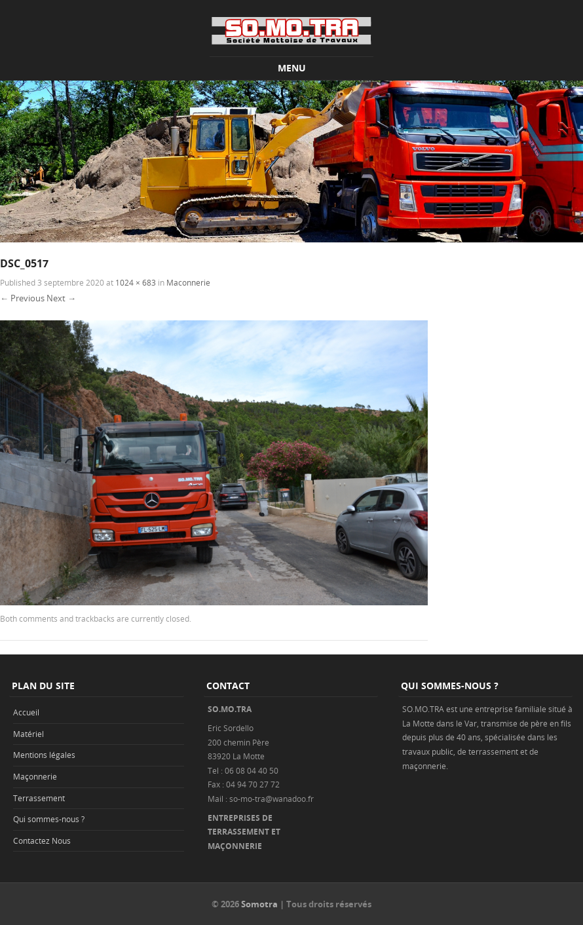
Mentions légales (44, 754)
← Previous (22, 298)
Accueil (26, 712)
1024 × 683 (135, 282)
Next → (61, 298)
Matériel (28, 733)
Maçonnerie (35, 776)
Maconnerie (188, 282)
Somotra (259, 904)
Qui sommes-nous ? (49, 819)
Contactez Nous (42, 840)
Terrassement (39, 798)
